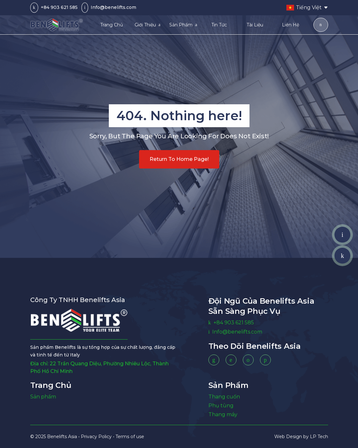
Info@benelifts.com (113, 7)
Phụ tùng (221, 406)
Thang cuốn (224, 397)
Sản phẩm (43, 397)
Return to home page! (179, 159)
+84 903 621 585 (59, 7)
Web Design (288, 436)
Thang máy (222, 414)
